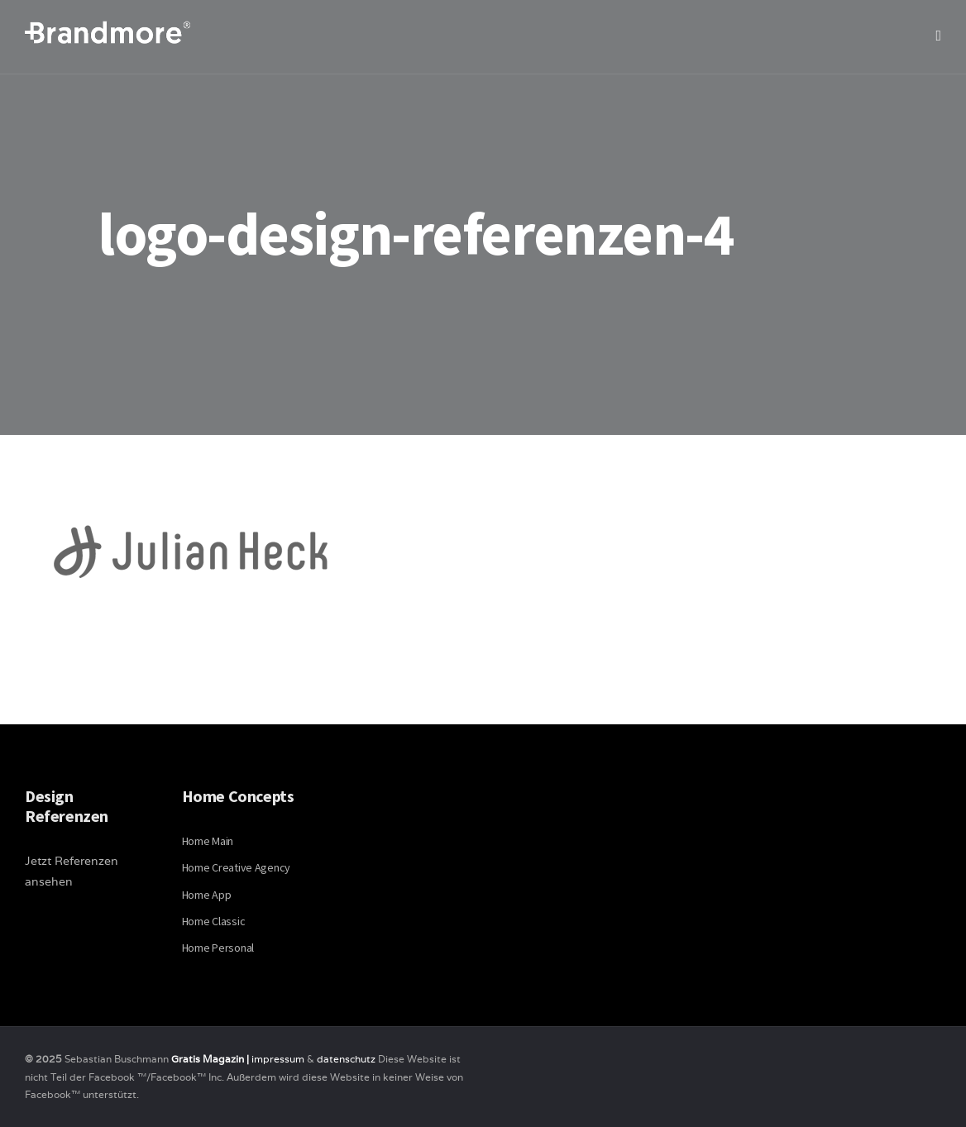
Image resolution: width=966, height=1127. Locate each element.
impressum (277, 1059)
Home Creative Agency (236, 867)
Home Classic (214, 921)
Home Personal (218, 947)
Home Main (207, 840)
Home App (207, 894)
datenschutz (347, 1059)
